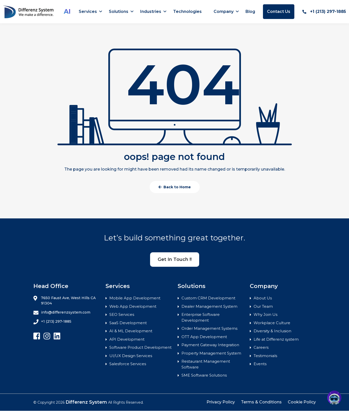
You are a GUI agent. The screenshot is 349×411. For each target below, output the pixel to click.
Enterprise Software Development (200, 317)
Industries (150, 11)
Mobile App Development (134, 298)
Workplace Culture (272, 322)
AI (67, 11)
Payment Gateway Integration (210, 344)
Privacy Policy (221, 402)
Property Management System (211, 353)
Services (88, 11)
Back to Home (174, 187)
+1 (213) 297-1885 (324, 11)
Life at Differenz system (276, 339)
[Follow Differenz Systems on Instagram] (47, 336)
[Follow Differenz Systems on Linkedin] (57, 336)
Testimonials (265, 355)
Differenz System (86, 402)
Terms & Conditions (261, 402)
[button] (334, 398)
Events (260, 363)
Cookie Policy (302, 402)
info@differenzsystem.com (61, 312)
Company (224, 11)
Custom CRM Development (208, 298)
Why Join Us (265, 314)
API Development (127, 339)
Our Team (263, 306)
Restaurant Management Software (205, 364)
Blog (250, 11)
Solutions (118, 11)
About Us (263, 298)
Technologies (187, 11)
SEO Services (121, 314)
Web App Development (132, 306)
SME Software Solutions (204, 375)
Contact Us (278, 11)
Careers (261, 347)
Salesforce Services (127, 363)
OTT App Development (204, 336)
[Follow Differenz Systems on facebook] (36, 336)
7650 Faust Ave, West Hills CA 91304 (64, 300)
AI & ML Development (130, 330)
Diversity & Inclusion (272, 330)
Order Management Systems (209, 328)
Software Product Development (140, 347)
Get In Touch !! (175, 259)
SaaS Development (128, 322)
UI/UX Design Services (130, 355)
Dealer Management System (209, 306)
